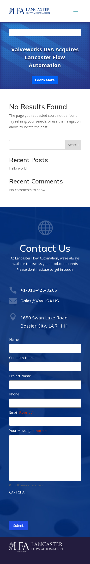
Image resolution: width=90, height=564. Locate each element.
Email (21, 412)
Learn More (45, 80)
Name (14, 339)
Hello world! (18, 168)
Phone (14, 394)
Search (73, 144)
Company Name (22, 357)
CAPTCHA (16, 492)
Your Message (28, 430)
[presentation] (45, 506)
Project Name (20, 376)
